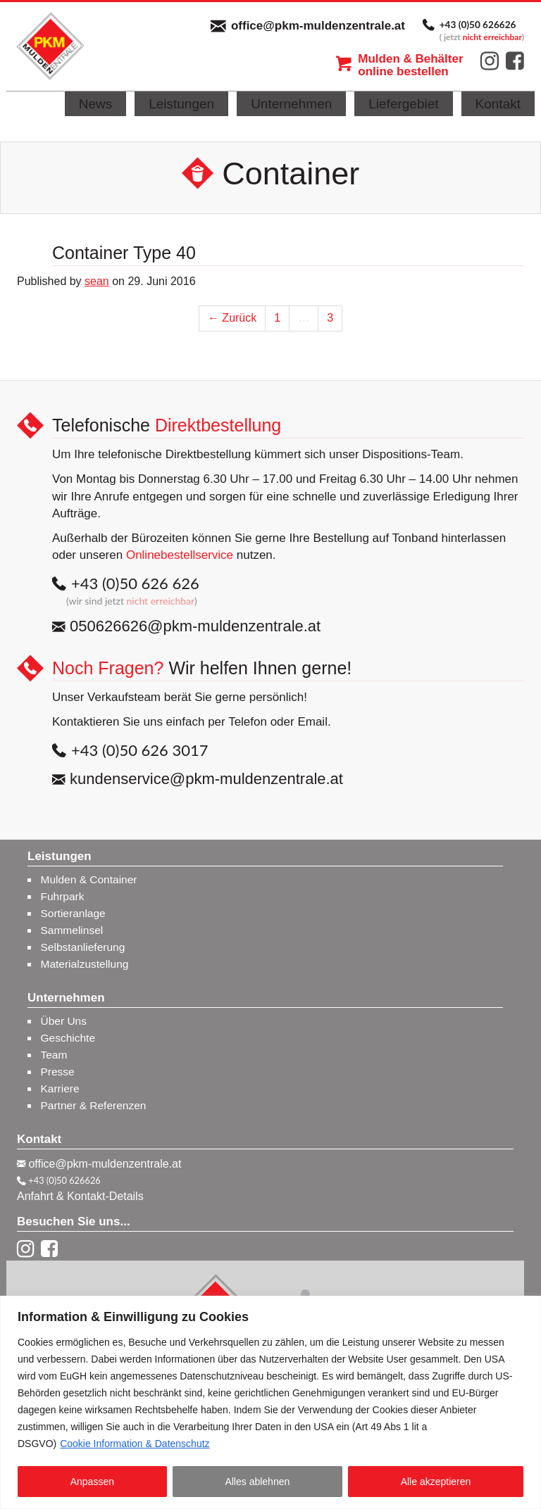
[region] (270, 1402)
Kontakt (498, 103)
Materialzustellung (85, 964)
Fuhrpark (63, 896)
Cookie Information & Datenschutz (134, 1443)
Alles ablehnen (257, 1481)
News (96, 103)
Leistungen (181, 103)
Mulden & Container (89, 879)
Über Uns (64, 1021)
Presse (58, 1072)
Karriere (60, 1088)
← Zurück (232, 318)
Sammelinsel (72, 930)
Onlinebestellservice (179, 555)
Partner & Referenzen (94, 1105)
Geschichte (68, 1038)
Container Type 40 (124, 253)
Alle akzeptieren (436, 1481)
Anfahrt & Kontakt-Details (80, 1196)
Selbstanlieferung (83, 947)
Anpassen (92, 1481)
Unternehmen (291, 103)
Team (54, 1055)
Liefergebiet (403, 103)
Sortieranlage (73, 913)
